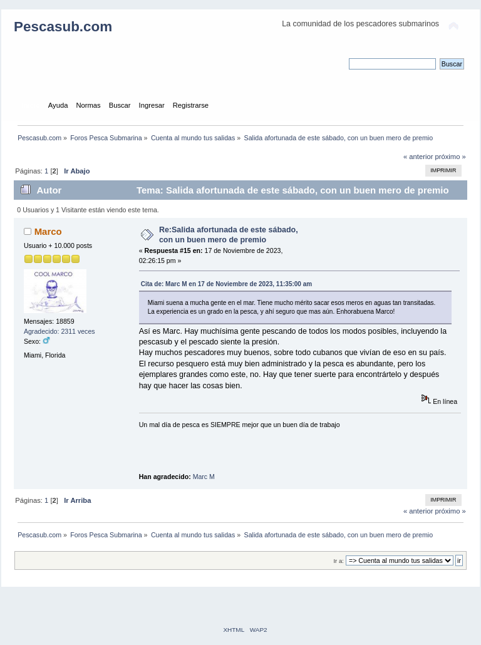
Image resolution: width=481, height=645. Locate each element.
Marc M (204, 476)
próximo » (450, 156)
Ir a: (338, 560)
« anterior (418, 156)
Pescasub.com (63, 26)
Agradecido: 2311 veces (59, 331)
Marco (48, 231)
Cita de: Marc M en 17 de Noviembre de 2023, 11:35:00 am (226, 284)
